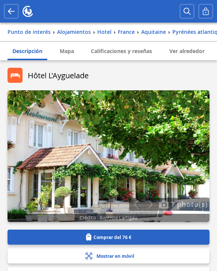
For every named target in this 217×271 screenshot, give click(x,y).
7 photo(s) (183, 204)
